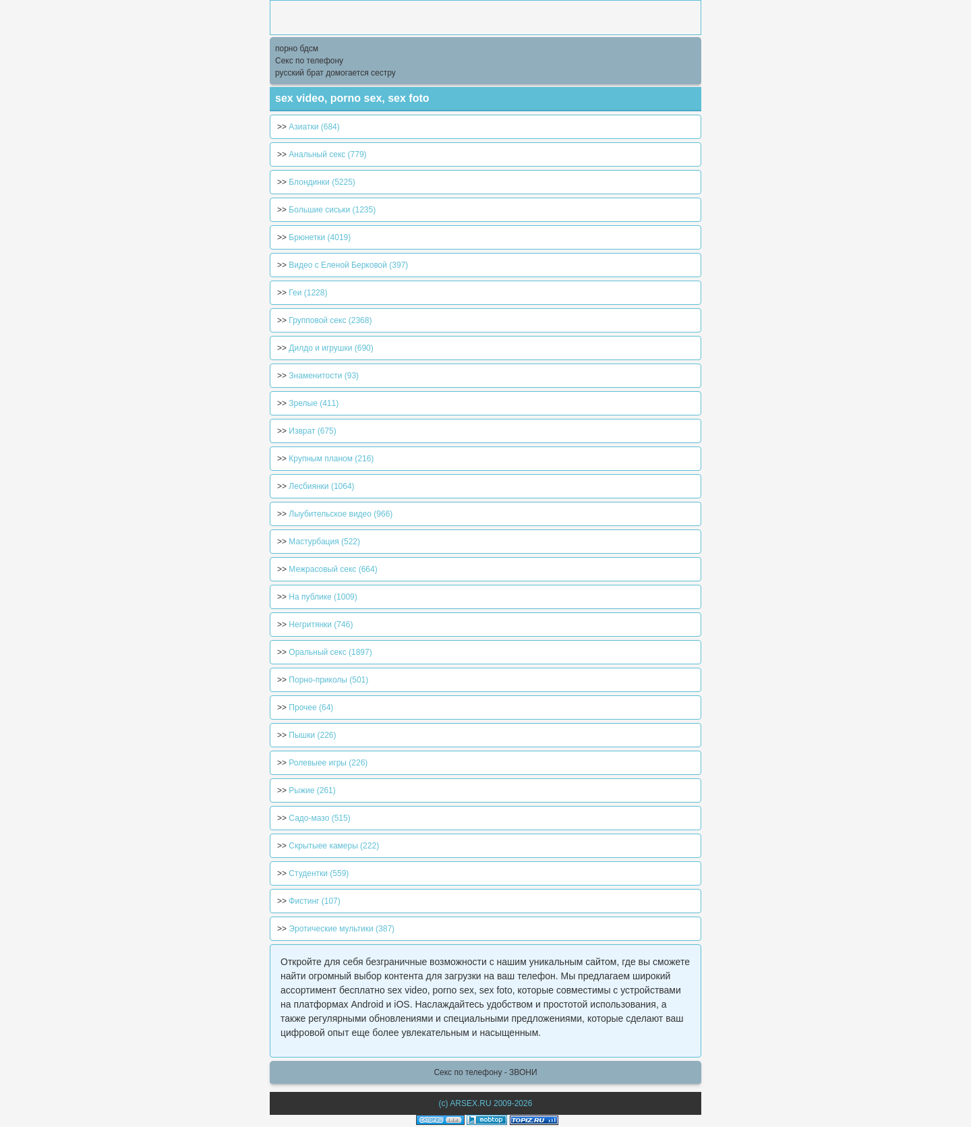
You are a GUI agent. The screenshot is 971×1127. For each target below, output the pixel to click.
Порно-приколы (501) (328, 680)
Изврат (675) (312, 431)
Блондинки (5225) (322, 182)
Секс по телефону (309, 60)
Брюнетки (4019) (320, 237)
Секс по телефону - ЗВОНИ (485, 1072)
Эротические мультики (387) (341, 928)
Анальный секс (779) (327, 154)
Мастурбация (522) (324, 541)
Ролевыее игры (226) (328, 763)
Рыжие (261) (312, 790)
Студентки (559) (319, 873)
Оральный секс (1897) (330, 652)
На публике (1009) (323, 597)
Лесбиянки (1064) (321, 486)
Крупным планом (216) (331, 458)
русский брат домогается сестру (335, 73)
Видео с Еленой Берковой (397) (348, 265)
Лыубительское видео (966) (340, 514)
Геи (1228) (308, 292)
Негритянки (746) (321, 624)
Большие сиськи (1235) (332, 209)
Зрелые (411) (314, 403)
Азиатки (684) (314, 127)
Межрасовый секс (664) (333, 569)
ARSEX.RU (470, 1103)
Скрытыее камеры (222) (334, 845)
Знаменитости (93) (324, 375)
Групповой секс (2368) (330, 320)
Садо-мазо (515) (319, 818)
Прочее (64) (311, 707)
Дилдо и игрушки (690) (331, 348)
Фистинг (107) (314, 901)
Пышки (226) (312, 735)
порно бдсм (296, 48)
